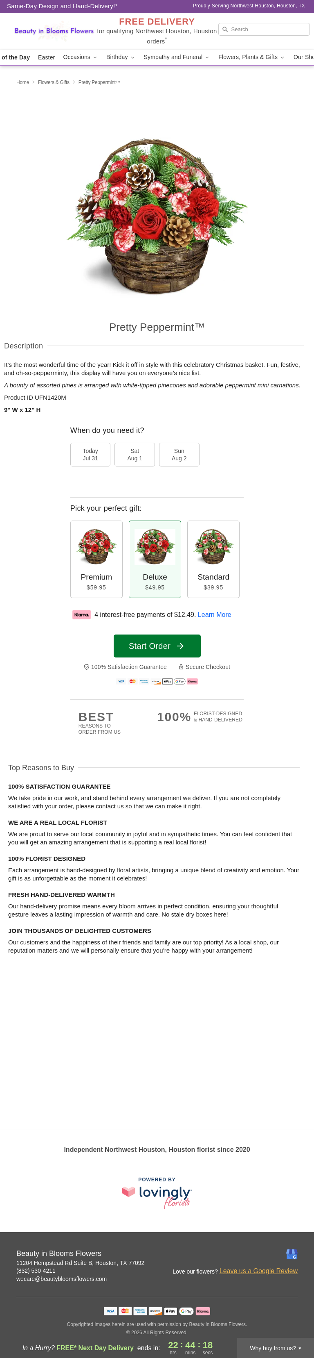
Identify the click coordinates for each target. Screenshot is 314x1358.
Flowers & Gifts (54, 82)
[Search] (264, 29)
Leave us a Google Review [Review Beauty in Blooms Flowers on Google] (259, 1270)
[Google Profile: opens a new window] (292, 1254)
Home (22, 82)
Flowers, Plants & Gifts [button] (251, 57)
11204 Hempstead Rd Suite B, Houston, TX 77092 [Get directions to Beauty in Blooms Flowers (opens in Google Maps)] (80, 1263)
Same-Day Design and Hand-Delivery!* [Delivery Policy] (62, 5)
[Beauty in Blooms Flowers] (54, 31)
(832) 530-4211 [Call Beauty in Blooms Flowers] (36, 1270)
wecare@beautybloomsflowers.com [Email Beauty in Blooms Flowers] (61, 1279)
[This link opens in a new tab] (157, 1193)
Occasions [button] (80, 57)
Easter (46, 57)
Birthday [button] (121, 57)
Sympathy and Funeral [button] (177, 57)
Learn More (214, 614)
